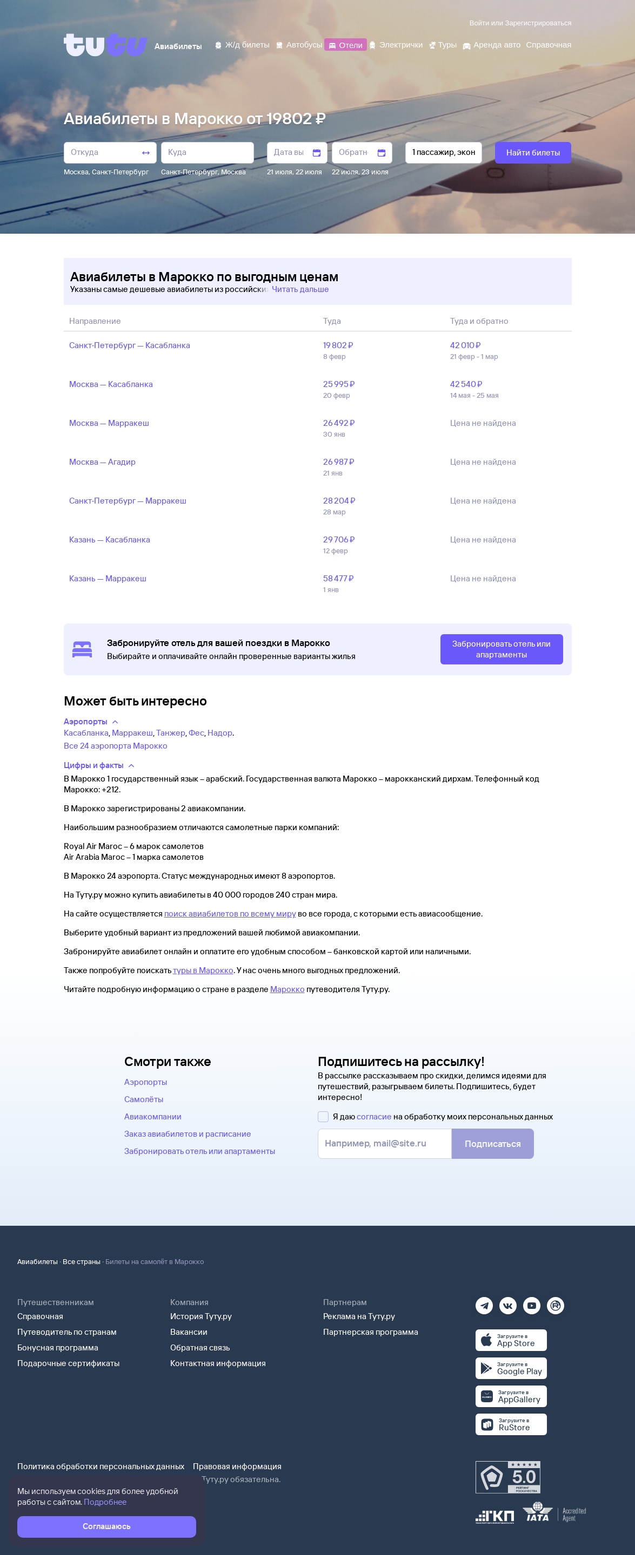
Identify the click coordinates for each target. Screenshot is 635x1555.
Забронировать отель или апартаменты (199, 1151)
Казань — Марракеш (107, 578)
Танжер (170, 733)
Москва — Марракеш (109, 423)
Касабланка (86, 733)
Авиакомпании (153, 1116)
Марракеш (132, 733)
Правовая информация (237, 1466)
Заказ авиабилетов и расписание (187, 1134)
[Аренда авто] (491, 44)
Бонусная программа (57, 1347)
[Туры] (442, 44)
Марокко (287, 989)
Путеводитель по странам (67, 1332)
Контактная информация (218, 1363)
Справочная (40, 1316)
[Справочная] (548, 44)
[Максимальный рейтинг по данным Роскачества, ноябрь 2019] (508, 1477)
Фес (196, 733)
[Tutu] (106, 45)
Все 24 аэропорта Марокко (116, 746)
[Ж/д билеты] (242, 44)
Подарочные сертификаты (68, 1363)
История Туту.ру (201, 1316)
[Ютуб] (531, 1302)
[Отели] (345, 44)
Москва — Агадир (102, 462)
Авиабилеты (37, 1261)
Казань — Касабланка (109, 539)
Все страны (82, 1261)
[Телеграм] (484, 1302)
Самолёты (143, 1099)
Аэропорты (145, 1082)
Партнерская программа (370, 1332)
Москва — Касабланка (111, 384)
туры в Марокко (203, 970)
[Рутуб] (555, 1302)
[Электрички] (395, 44)
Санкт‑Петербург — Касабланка (130, 345)
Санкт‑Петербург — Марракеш (128, 500)
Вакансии (189, 1332)
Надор (220, 733)
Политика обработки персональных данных (100, 1466)
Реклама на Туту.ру (359, 1316)
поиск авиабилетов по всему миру (230, 913)
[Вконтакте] (508, 1302)
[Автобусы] (299, 44)
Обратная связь (200, 1347)
